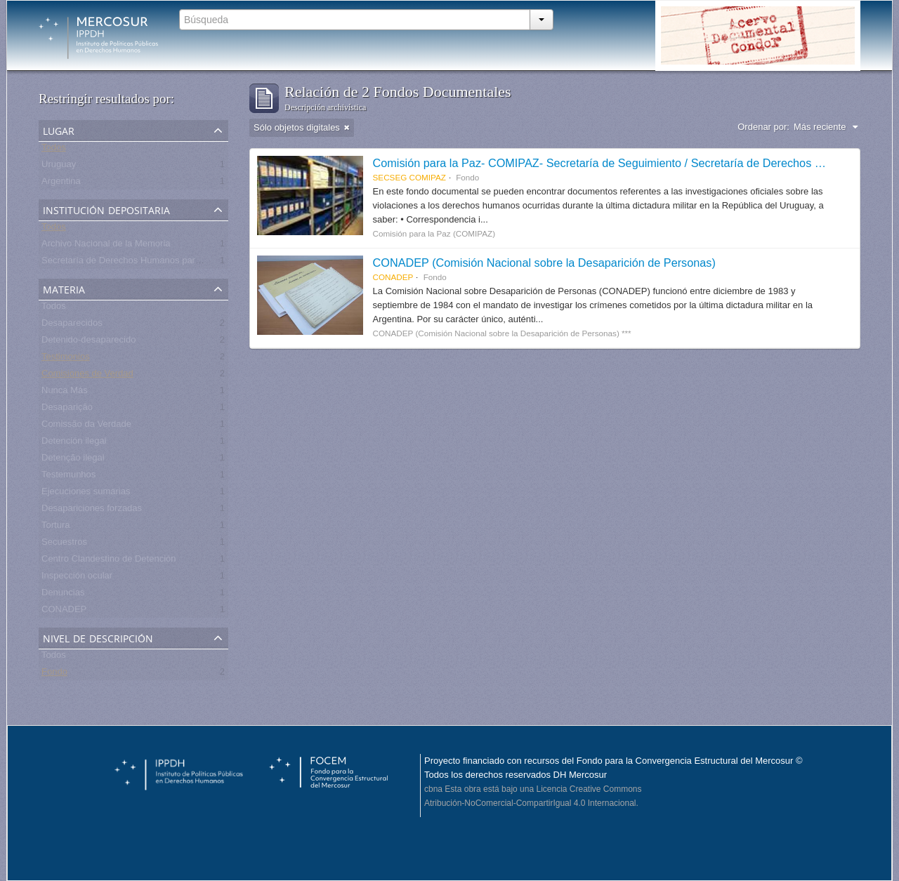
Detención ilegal (74, 443)
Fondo (54, 674)
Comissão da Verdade (86, 426)
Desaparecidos (72, 325)
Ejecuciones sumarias (85, 494)
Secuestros (64, 544)
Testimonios (65, 359)
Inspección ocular (76, 578)
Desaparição (67, 409)
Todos (53, 150)
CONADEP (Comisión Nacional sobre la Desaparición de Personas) (544, 262)
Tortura (55, 527)
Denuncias (62, 595)
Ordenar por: (763, 126)
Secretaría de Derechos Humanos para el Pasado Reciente (161, 263)
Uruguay (58, 166)
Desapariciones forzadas (91, 510)
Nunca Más (64, 392)
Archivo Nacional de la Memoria (106, 246)
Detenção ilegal (73, 460)
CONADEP (63, 612)
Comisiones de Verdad (87, 376)
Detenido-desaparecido (88, 342)
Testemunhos (68, 477)
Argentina (61, 183)
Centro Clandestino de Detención (108, 561)
